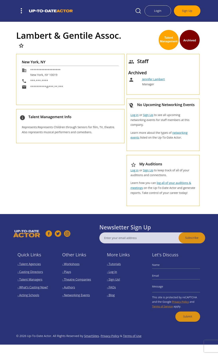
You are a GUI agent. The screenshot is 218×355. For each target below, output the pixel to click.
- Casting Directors (31, 274)
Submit (185, 311)
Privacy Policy (180, 299)
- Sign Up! (115, 280)
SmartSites (91, 343)
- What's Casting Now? (33, 287)
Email (159, 277)
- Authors (70, 287)
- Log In (114, 274)
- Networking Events (76, 293)
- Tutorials (115, 267)
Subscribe (199, 238)
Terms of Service (164, 302)
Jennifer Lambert (153, 79)
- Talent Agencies (30, 267)
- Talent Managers (31, 280)
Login (158, 11)
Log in (135, 115)
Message (160, 286)
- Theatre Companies (77, 280)
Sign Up (187, 11)
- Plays (68, 274)
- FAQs (113, 287)
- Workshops (72, 267)
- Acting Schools (30, 293)
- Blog (113, 293)
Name (159, 268)
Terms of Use (132, 343)
